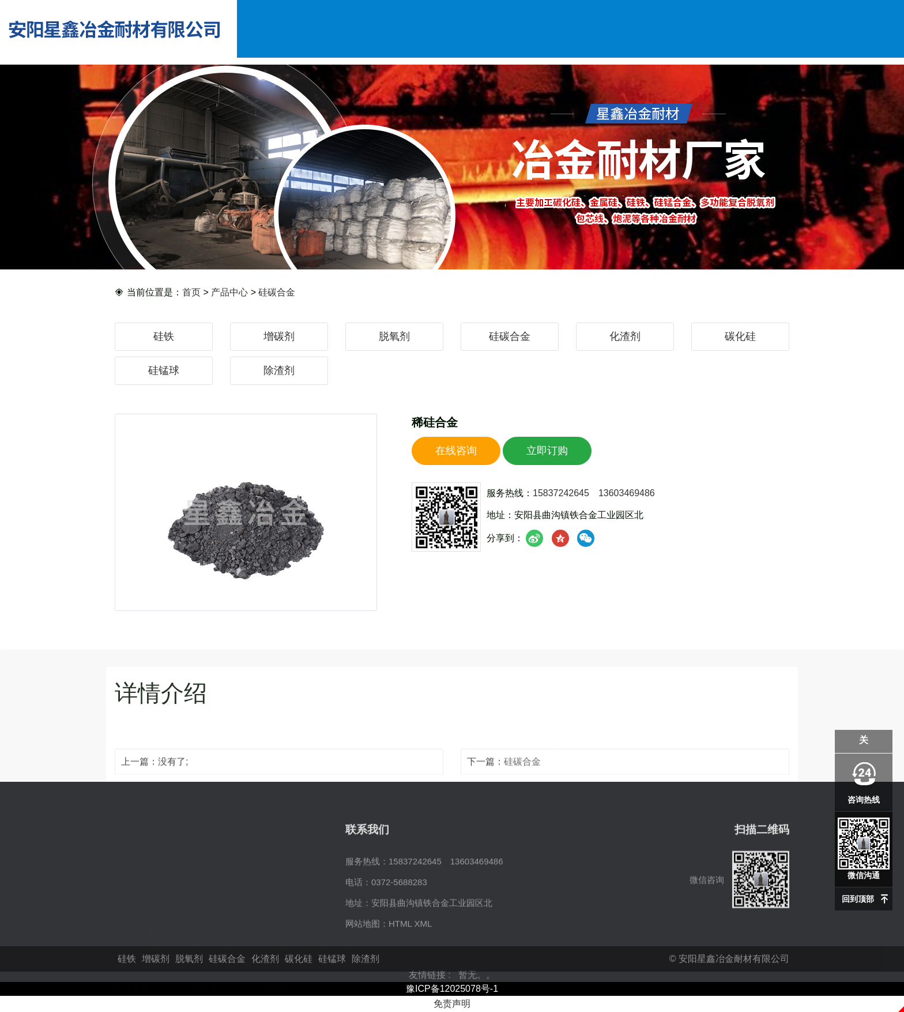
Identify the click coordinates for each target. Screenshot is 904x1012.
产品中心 (459, 28)
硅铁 (163, 336)
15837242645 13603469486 (594, 499)
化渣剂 (625, 336)
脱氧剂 (394, 336)
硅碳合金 (276, 293)
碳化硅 (740, 336)
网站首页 (300, 28)
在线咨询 (456, 456)
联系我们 (778, 28)
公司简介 (379, 28)
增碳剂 (279, 336)
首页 (191, 293)
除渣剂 (279, 370)
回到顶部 (858, 899)
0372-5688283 (399, 933)
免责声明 (452, 1004)
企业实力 (539, 28)
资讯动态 (619, 28)
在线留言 (698, 28)
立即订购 (547, 456)
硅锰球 (163, 370)
